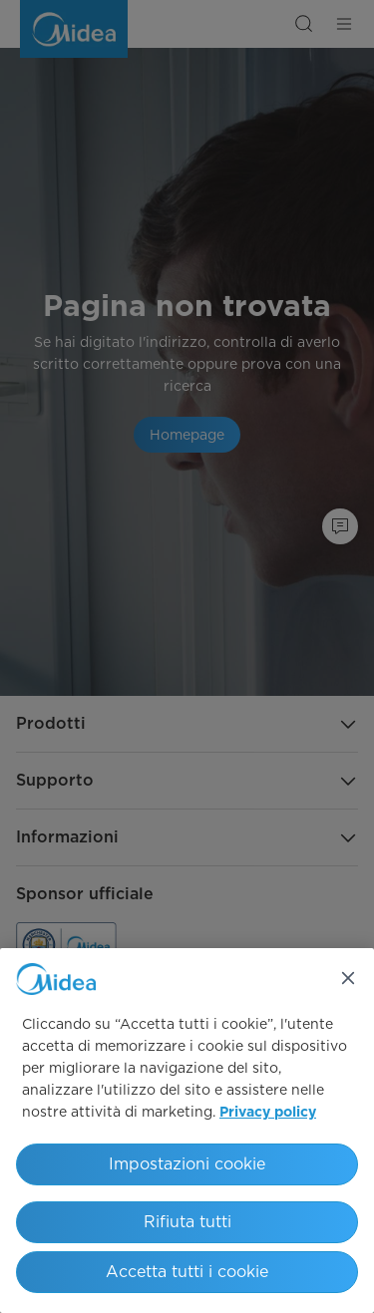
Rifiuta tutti (187, 1221)
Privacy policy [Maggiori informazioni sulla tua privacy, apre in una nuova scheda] (267, 1113)
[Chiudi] (348, 978)
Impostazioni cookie (187, 1163)
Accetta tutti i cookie (187, 1271)
